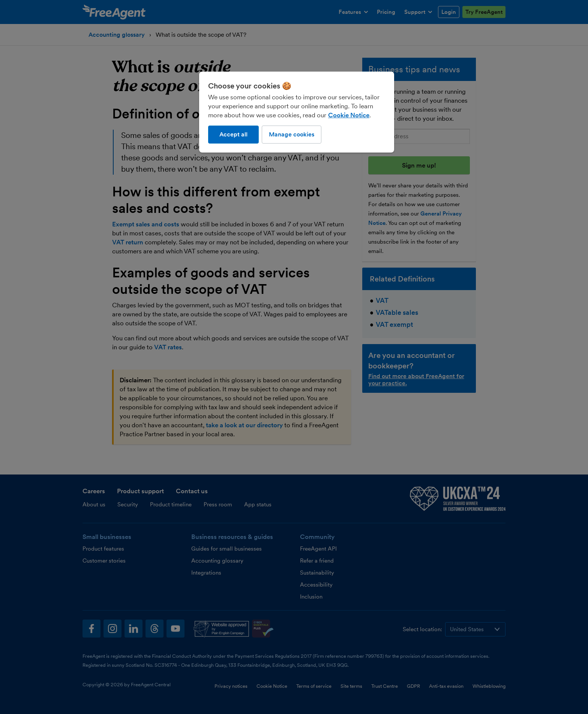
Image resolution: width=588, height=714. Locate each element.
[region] (296, 112)
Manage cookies (291, 134)
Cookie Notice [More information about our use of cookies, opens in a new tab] (348, 115)
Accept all (233, 134)
